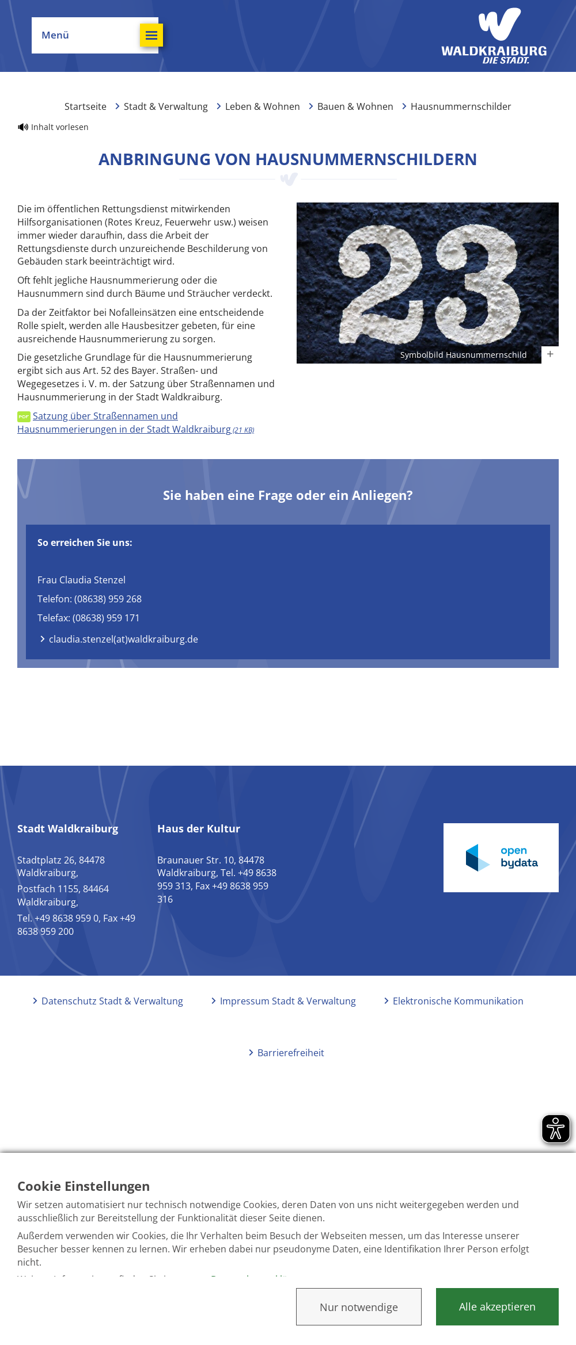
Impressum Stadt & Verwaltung (288, 1001)
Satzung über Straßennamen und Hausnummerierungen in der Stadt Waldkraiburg (135, 422)
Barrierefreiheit (290, 1052)
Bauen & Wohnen (355, 106)
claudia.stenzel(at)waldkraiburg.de (123, 639)
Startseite (86, 106)
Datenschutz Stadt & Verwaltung (112, 1001)
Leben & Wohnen (262, 106)
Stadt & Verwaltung (166, 106)
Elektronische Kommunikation (458, 1001)
